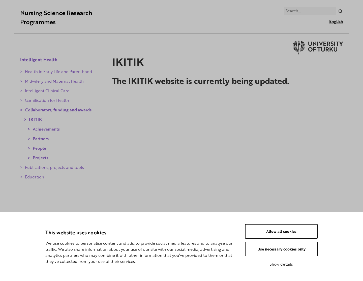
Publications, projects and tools (54, 167)
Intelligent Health (38, 59)
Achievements (46, 129)
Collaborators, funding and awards (58, 110)
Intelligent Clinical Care (47, 91)
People (39, 148)
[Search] (340, 11)
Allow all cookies (281, 231)
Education (34, 177)
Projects (40, 158)
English (336, 21)
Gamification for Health (47, 100)
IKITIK (35, 119)
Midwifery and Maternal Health (54, 81)
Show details (281, 264)
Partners (41, 139)
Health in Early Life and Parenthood (58, 72)
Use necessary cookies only (281, 249)
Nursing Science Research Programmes (56, 17)
